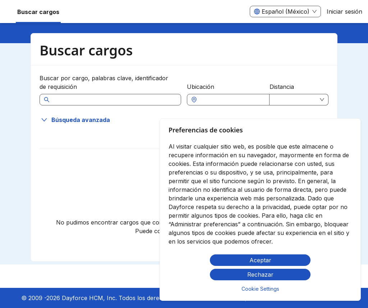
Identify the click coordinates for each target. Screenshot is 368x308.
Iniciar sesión (344, 11)
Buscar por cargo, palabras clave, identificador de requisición (104, 82)
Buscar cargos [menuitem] (38, 11)
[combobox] (231, 99)
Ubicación (200, 86)
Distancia (282, 86)
